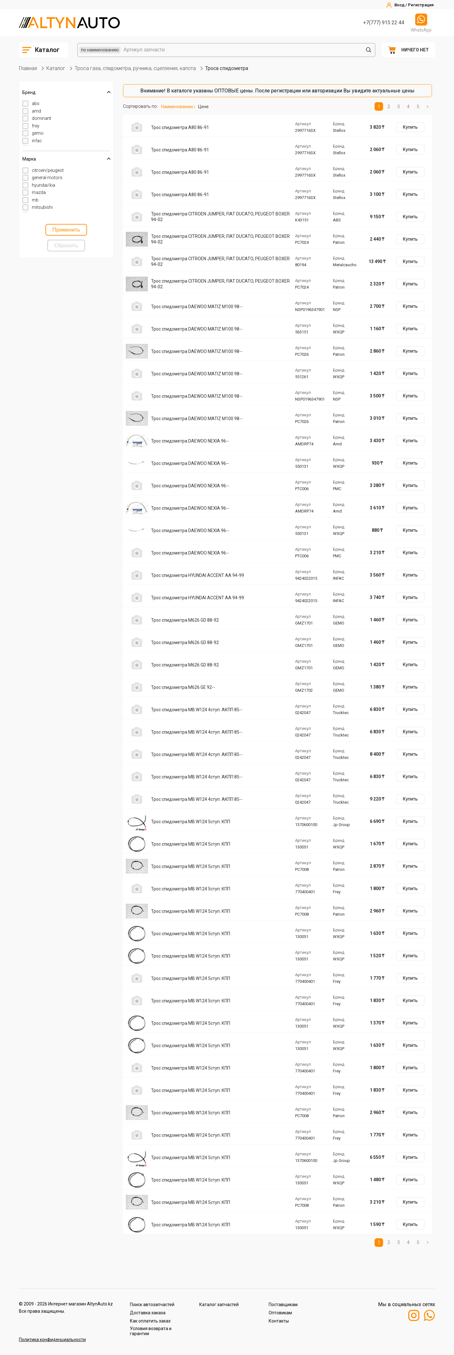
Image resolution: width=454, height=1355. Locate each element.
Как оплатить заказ (150, 1320)
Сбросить (66, 246)
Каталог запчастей (219, 1304)
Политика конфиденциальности (52, 1339)
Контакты (279, 1320)
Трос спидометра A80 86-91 (180, 127)
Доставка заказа (148, 1312)
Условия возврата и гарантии (151, 1331)
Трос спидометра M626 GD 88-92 (185, 620)
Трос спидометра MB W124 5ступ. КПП (190, 821)
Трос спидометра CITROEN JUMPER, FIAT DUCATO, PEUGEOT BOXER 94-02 (220, 216)
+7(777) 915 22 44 (383, 23)
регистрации (286, 91)
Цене (203, 106)
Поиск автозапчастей (152, 1304)
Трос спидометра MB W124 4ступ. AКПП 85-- (196, 709)
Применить (66, 230)
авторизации (327, 91)
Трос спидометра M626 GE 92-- (183, 687)
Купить (410, 127)
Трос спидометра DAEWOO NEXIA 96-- (190, 440)
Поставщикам (283, 1304)
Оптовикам (280, 1312)
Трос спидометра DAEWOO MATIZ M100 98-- (196, 306)
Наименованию (177, 106)
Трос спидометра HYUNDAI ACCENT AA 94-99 (197, 575)
